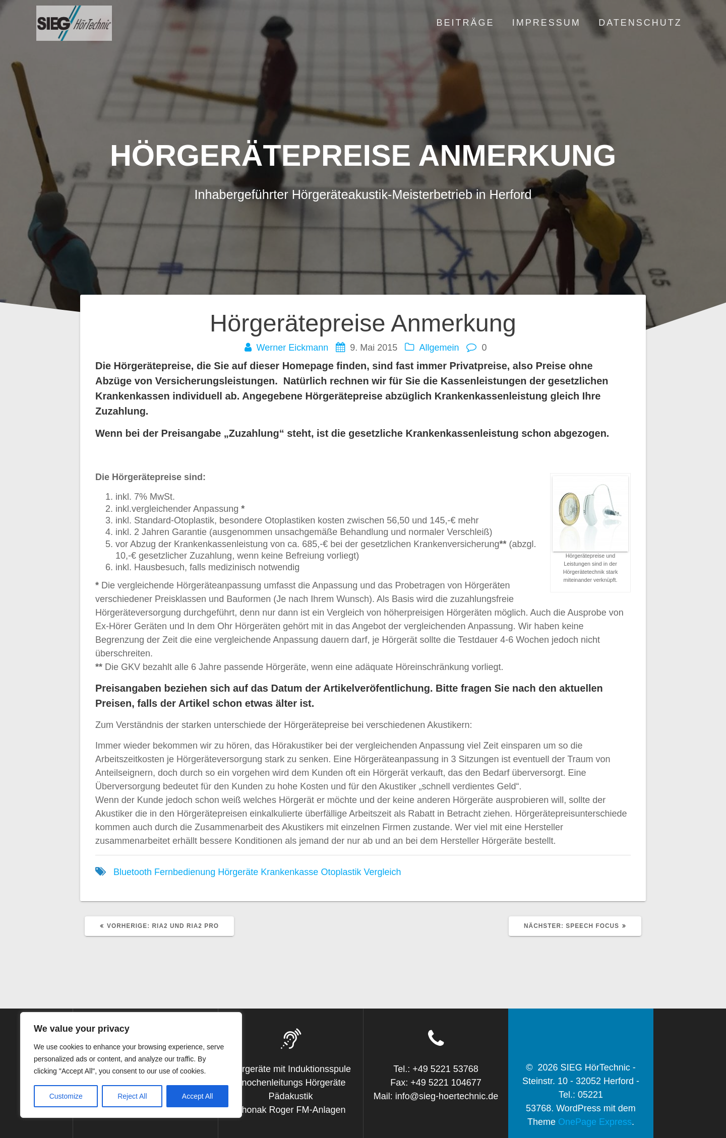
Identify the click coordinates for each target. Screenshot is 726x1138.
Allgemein (439, 348)
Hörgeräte (238, 872)
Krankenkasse (289, 872)
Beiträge (465, 23)
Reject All (132, 1096)
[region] (131, 1065)
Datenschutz (640, 23)
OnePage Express (595, 1122)
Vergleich (382, 872)
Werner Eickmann (293, 348)
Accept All (197, 1096)
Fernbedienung (184, 872)
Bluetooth (132, 872)
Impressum (546, 23)
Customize (66, 1096)
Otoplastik (341, 872)
